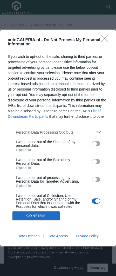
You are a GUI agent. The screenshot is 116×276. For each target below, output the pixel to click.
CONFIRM (36, 216)
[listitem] (58, 132)
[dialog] (58, 138)
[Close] (106, 40)
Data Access (57, 236)
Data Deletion (29, 236)
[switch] (96, 143)
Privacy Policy (87, 236)
